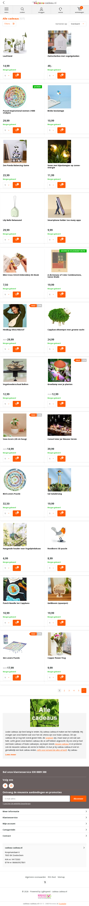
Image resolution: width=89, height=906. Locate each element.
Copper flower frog (57, 658)
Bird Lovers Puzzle (11, 494)
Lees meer (10, 754)
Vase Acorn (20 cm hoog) (15, 439)
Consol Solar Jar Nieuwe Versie (62, 439)
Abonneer (78, 798)
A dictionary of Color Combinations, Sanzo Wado (65, 276)
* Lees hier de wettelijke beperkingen (17, 803)
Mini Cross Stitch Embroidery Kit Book (21, 275)
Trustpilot (62, 903)
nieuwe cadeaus (62, 744)
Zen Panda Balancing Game (16, 165)
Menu (6, 10)
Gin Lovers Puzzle (11, 658)
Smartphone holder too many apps (64, 220)
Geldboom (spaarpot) (58, 603)
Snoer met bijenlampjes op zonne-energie (64, 166)
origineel (49, 738)
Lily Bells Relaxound (12, 220)
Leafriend (7, 56)
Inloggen (41, 10)
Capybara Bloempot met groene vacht (66, 329)
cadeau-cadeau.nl (59, 891)
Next (83, 690)
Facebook (5, 785)
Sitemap (61, 877)
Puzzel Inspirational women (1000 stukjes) (19, 112)
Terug (3, 2)
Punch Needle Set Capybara (16, 603)
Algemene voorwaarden (35, 877)
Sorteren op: (61, 24)
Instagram (11, 785)
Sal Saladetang (55, 494)
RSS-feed (52, 877)
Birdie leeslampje (56, 111)
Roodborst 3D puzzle (57, 548)
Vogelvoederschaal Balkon (15, 384)
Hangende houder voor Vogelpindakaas (22, 548)
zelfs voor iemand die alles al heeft (52, 750)
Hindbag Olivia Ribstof (13, 329)
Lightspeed (45, 891)
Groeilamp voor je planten (60, 384)
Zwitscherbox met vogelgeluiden (63, 56)
